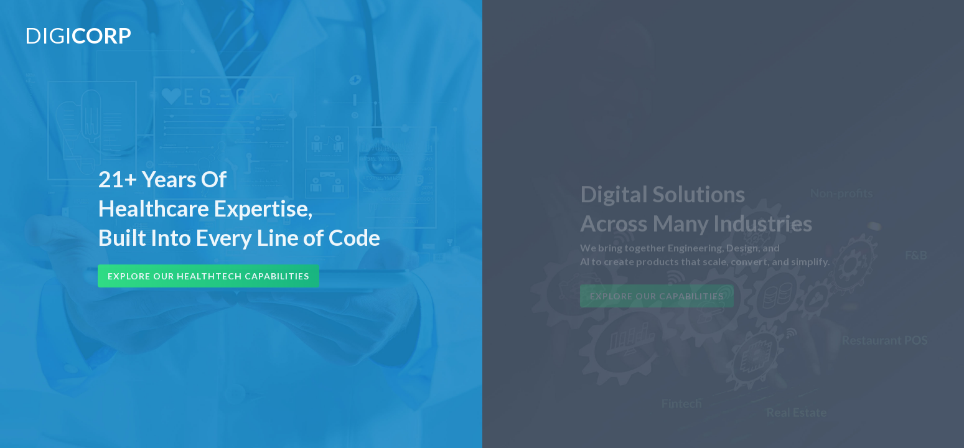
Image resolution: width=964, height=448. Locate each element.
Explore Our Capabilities (657, 300)
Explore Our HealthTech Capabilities (208, 277)
